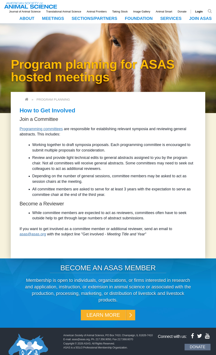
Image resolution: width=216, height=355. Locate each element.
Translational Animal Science (63, 11)
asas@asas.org (33, 234)
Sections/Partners (94, 18)
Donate (182, 11)
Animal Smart (164, 11)
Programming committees (41, 129)
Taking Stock (120, 11)
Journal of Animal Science (25, 11)
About (26, 18)
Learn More (103, 315)
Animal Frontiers (97, 11)
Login (198, 11)
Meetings (53, 18)
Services (171, 18)
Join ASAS (200, 18)
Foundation (139, 18)
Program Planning (53, 99)
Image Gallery (141, 11)
